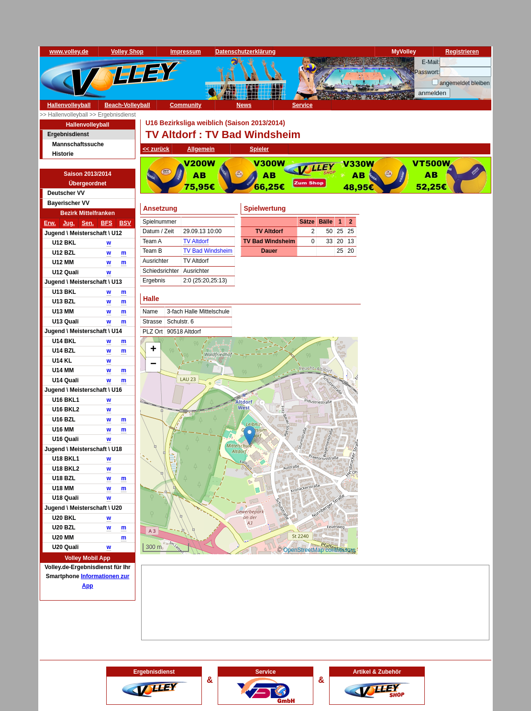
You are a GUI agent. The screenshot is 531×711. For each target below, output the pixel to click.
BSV (125, 223)
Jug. (69, 223)
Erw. (50, 223)
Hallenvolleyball (69, 105)
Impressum (185, 51)
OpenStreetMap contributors (319, 550)
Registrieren (462, 51)
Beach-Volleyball (127, 105)
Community (185, 105)
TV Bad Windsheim (207, 251)
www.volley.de (68, 51)
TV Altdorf (196, 241)
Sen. (88, 223)
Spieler (259, 149)
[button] (249, 435)
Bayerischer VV (68, 203)
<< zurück (156, 149)
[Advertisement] (315, 601)
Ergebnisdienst (68, 134)
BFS (106, 223)
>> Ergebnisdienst (112, 114)
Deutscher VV (66, 193)
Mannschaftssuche (78, 144)
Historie (63, 154)
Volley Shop (127, 51)
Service (302, 105)
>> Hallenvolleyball (64, 114)
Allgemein (200, 149)
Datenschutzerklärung (245, 51)
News (243, 105)
